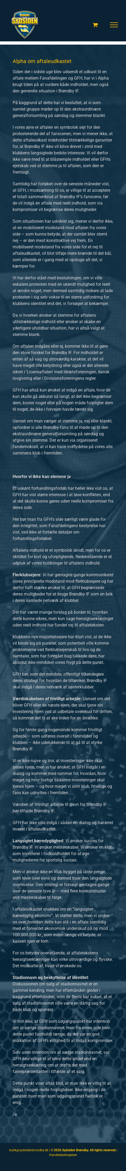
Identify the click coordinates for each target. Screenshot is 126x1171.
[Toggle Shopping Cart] (95, 25)
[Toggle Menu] (114, 24)
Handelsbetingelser (63, 1155)
